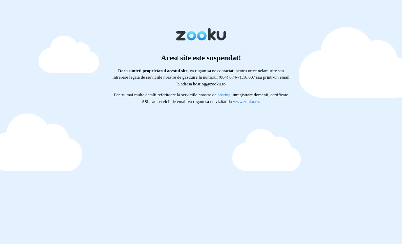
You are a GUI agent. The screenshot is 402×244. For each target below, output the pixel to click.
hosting (223, 94)
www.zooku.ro (246, 101)
